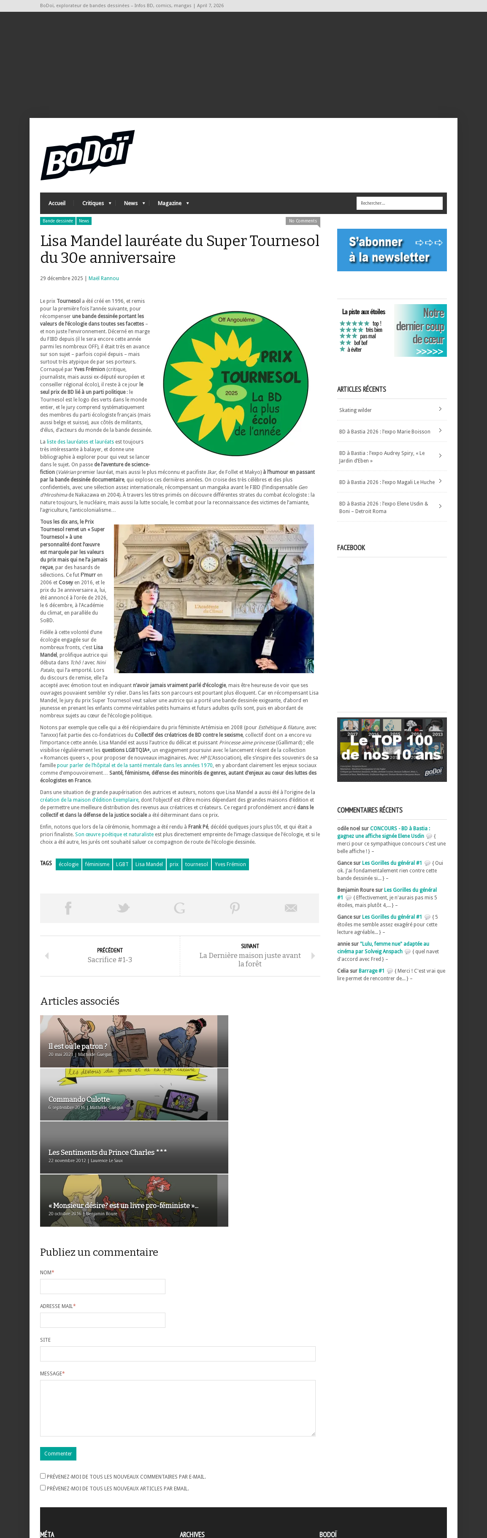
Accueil (57, 211)
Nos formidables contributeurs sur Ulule (368, 1497)
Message (52, 1279)
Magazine (169, 213)
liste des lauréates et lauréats (80, 449)
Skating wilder (355, 418)
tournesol (196, 872)
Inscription (52, 1470)
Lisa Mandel (149, 872)
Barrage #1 (372, 979)
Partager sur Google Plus (179, 916)
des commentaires (66, 1493)
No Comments (303, 228)
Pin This (235, 916)
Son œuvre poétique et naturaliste (114, 842)
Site (45, 1246)
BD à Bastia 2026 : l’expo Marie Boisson (384, 439)
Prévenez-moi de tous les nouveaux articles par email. (118, 1404)
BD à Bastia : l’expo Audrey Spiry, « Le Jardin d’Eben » (382, 464)
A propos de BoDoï (343, 1469)
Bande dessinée (58, 228)
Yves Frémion (230, 872)
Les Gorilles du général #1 (392, 871)
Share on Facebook (68, 916)
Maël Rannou (104, 286)
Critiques (92, 213)
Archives (189, 1471)
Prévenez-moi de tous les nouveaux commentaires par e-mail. (126, 1393)
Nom (47, 1178)
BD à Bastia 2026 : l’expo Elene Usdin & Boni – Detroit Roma (383, 515)
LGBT (122, 872)
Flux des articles (63, 1485)
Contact (331, 1483)
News (130, 213)
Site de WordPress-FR (64, 1500)
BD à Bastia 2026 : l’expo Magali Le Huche (387, 490)
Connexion (52, 1478)
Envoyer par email (291, 916)
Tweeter (124, 916)
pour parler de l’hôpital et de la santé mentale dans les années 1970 (135, 773)
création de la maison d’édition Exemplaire (89, 807)
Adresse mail (58, 1212)
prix (174, 872)
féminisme (97, 872)
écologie (68, 872)
